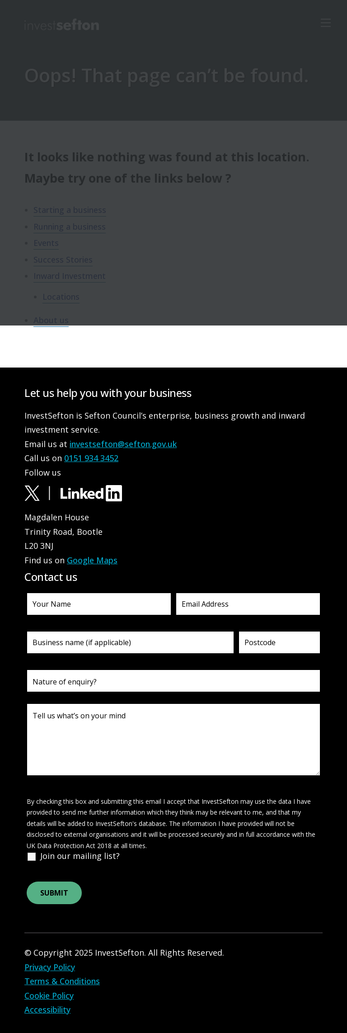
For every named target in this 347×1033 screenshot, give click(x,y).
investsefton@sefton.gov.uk (123, 444)
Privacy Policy (49, 967)
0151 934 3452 (91, 458)
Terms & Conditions (62, 981)
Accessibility (47, 1009)
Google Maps (92, 560)
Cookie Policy (49, 995)
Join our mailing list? (80, 855)
